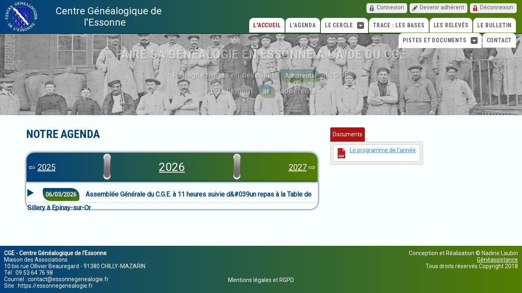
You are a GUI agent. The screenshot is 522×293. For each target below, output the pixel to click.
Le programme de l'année (383, 150)
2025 (46, 167)
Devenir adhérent (442, 7)
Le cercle (344, 25)
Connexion (390, 7)
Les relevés (451, 25)
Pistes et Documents (440, 40)
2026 (172, 167)
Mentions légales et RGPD (261, 280)
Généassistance (497, 259)
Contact (499, 40)
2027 (298, 167)
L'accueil (267, 25)
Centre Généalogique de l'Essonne (109, 16)
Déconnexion (496, 7)
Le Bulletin (494, 25)
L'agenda (303, 25)
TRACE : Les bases (399, 25)
